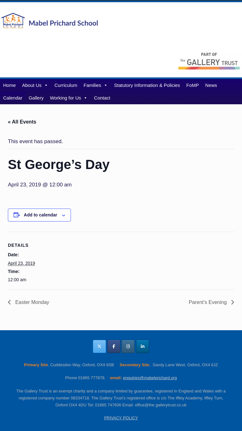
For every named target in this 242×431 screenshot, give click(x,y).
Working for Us (69, 97)
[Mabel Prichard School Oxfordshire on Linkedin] (142, 346)
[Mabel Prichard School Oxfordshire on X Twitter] (99, 346)
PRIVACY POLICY (121, 418)
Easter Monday (31, 302)
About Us (35, 85)
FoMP (192, 85)
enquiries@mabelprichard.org (150, 377)
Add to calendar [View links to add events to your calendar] (40, 214)
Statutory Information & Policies (147, 85)
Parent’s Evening (208, 302)
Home (9, 85)
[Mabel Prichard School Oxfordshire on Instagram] (128, 346)
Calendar (12, 97)
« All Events (22, 121)
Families (96, 85)
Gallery (36, 97)
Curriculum (66, 85)
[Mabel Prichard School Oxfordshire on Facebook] (113, 346)
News (211, 85)
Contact (102, 97)
